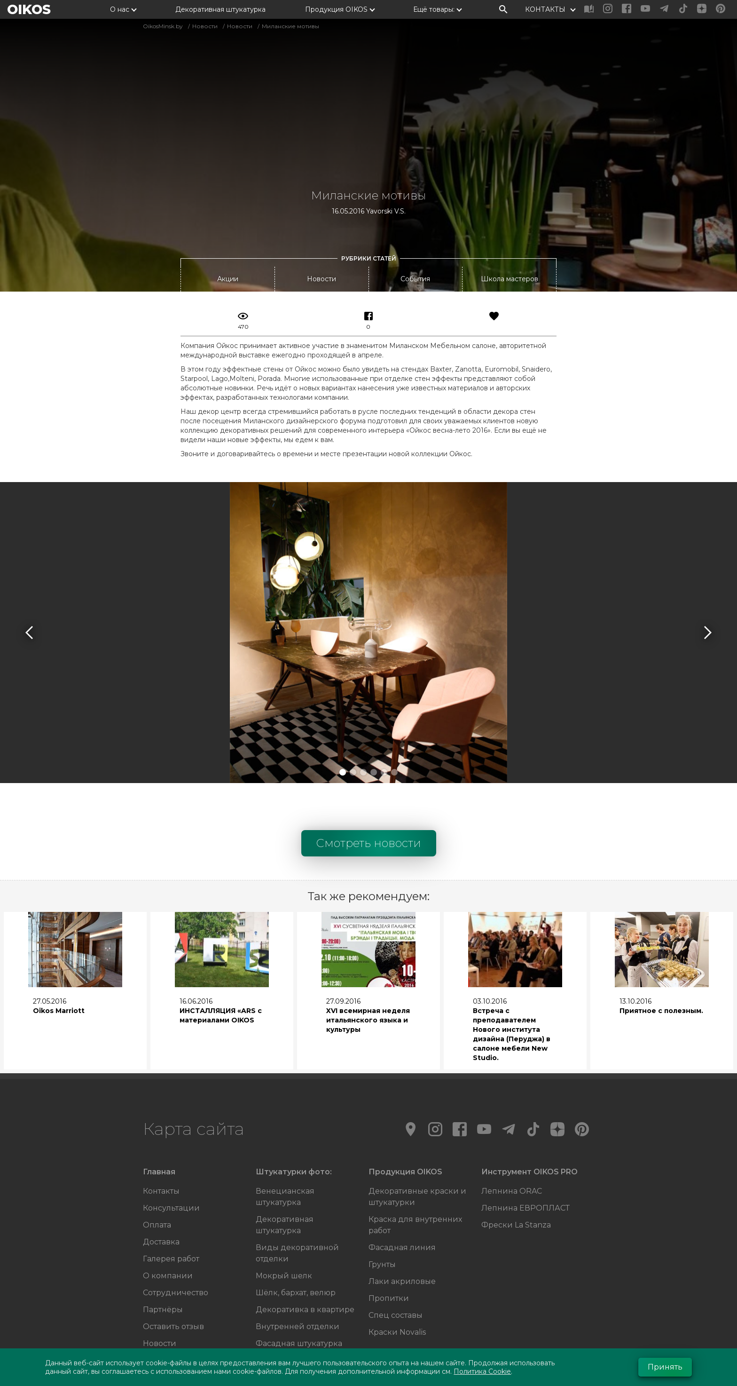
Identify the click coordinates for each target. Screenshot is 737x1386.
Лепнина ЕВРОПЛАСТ (525, 1168)
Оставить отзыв (173, 1287)
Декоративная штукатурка (220, 9)
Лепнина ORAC (511, 1151)
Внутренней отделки (297, 1287)
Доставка (161, 1202)
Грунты (382, 1224)
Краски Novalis (397, 1292)
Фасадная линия (402, 1208)
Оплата (157, 1185)
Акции (227, 239)
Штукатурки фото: (294, 1132)
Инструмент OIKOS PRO (529, 1132)
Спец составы (395, 1275)
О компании (168, 1236)
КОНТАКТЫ (545, 9)
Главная (159, 1132)
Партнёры (163, 1270)
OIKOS (29, 9)
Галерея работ (171, 1219)
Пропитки (388, 1258)
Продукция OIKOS (336, 9)
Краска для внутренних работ (415, 1185)
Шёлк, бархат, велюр (296, 1253)
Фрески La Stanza (516, 1185)
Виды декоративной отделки (297, 1214)
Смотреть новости (368, 803)
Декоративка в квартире (305, 1270)
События (415, 239)
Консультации (171, 1168)
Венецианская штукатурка (285, 1157)
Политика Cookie (482, 1371)
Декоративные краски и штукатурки (417, 1157)
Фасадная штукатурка (299, 1303)
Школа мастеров (509, 239)
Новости (321, 239)
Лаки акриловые (402, 1241)
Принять (665, 1366)
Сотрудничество (175, 1253)
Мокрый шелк (284, 1236)
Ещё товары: (434, 9)
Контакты (161, 1151)
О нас (119, 9)
